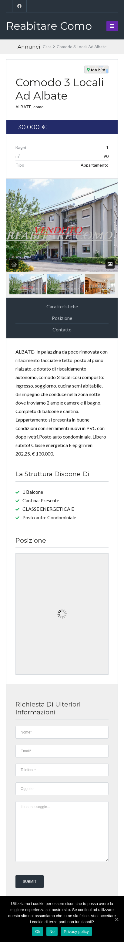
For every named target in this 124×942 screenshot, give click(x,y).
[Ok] (116, 919)
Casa (47, 46)
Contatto (62, 329)
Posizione (62, 318)
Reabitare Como (49, 25)
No (52, 931)
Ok (37, 931)
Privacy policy (76, 931)
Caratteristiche (62, 306)
